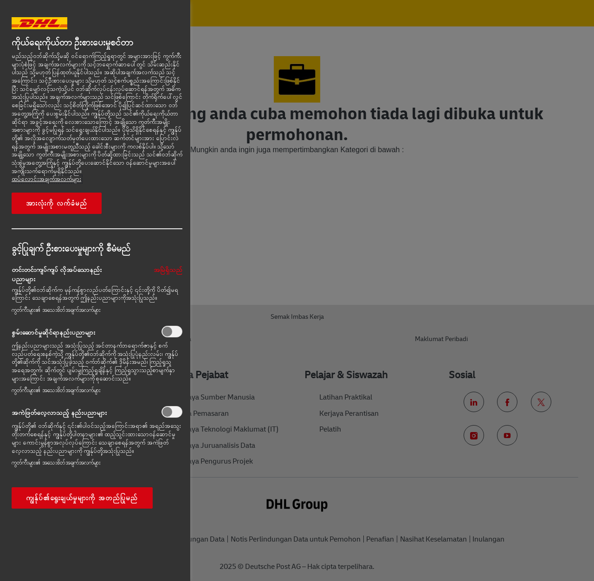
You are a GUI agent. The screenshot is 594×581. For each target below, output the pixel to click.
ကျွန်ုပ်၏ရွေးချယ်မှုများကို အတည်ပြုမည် (82, 498)
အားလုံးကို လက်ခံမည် (56, 203)
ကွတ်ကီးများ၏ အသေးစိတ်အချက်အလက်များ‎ (56, 310)
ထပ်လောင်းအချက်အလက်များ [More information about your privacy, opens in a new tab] (46, 179)
